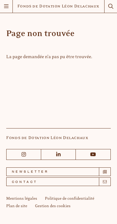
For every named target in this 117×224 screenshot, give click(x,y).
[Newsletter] (58, 171)
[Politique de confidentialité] (69, 198)
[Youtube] (93, 154)
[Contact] (58, 181)
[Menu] (6, 6)
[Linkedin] (58, 154)
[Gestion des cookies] (53, 206)
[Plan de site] (16, 206)
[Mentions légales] (21, 198)
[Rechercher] (110, 6)
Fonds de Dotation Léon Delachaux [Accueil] (58, 6)
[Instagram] (24, 154)
